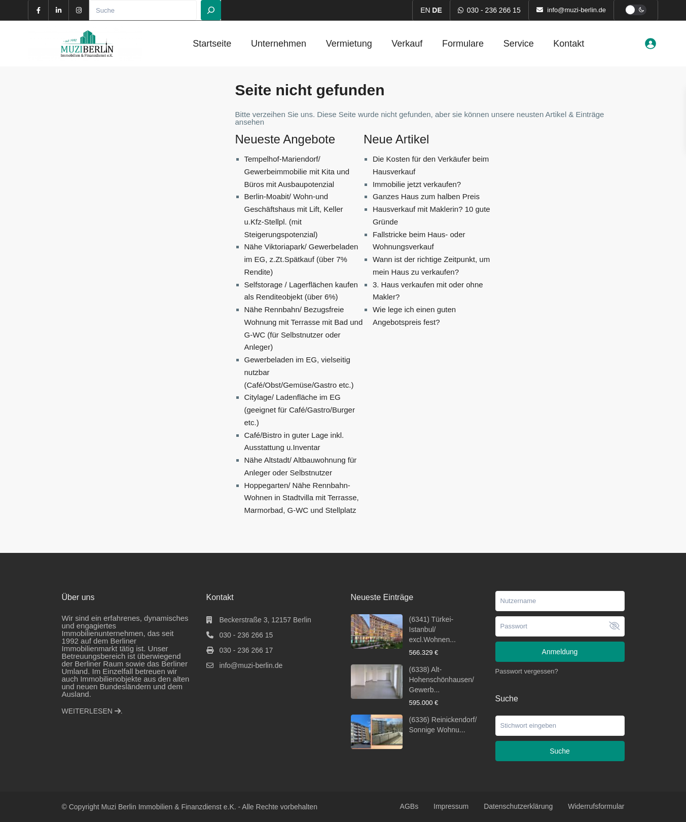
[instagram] (79, 10)
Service (518, 44)
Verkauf (406, 44)
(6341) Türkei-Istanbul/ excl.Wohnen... (432, 629)
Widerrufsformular (596, 806)
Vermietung (349, 44)
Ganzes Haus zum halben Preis (426, 196)
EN (425, 10)
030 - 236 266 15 (494, 10)
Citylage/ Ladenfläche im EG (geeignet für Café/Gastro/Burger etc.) (299, 410)
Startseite (212, 44)
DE (437, 10)
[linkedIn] (59, 10)
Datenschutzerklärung (518, 806)
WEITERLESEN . (92, 711)
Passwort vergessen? (526, 671)
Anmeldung (560, 652)
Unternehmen (278, 44)
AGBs (409, 806)
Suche (560, 751)
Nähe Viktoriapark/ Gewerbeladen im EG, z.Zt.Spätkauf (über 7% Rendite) (301, 259)
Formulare (463, 44)
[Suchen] (211, 10)
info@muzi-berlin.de (251, 665)
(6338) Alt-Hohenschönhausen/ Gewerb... (441, 679)
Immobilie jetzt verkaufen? (417, 184)
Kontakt (568, 44)
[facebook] (38, 10)
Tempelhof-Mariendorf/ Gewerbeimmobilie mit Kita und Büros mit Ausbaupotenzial (297, 172)
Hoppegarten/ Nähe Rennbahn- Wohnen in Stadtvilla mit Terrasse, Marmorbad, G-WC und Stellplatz (301, 498)
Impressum (451, 806)
